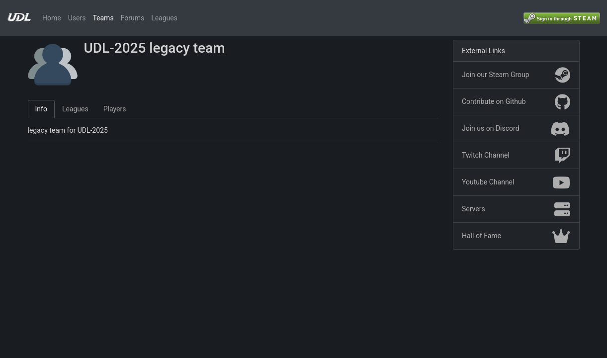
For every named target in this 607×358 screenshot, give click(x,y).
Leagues (164, 18)
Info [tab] (41, 109)
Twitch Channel (516, 156)
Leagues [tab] (75, 109)
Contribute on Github (516, 102)
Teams (102, 18)
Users (77, 18)
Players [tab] (114, 109)
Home (51, 18)
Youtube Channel (516, 182)
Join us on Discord (516, 129)
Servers (516, 209)
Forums (133, 18)
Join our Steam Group (516, 75)
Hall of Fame (516, 236)
